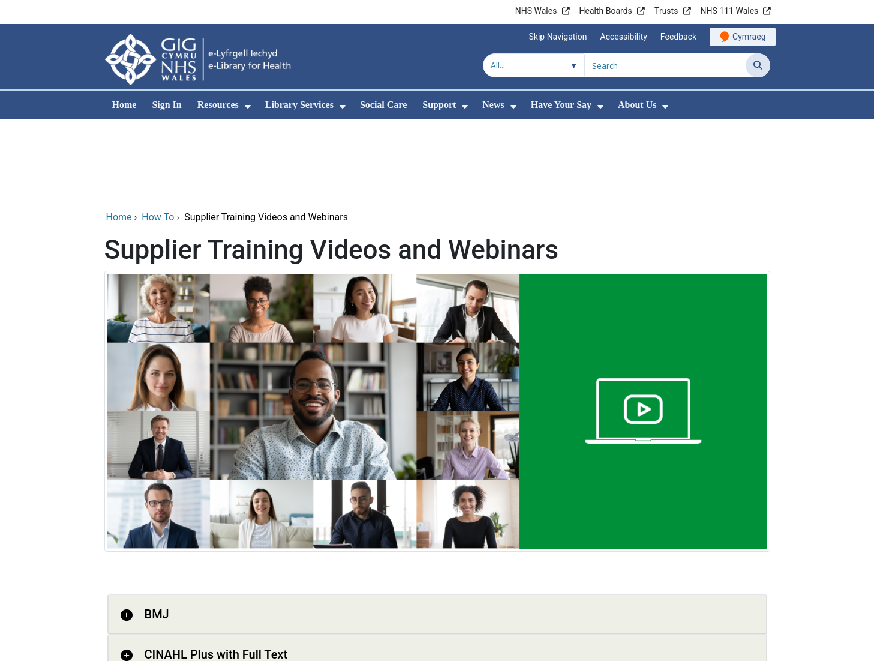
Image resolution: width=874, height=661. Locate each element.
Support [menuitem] (439, 105)
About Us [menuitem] (637, 105)
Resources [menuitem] (218, 105)
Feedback (678, 36)
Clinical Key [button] (176, 613)
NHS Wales (536, 11)
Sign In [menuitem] (166, 105)
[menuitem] (247, 106)
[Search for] (665, 65)
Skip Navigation (557, 36)
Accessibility (623, 36)
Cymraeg (748, 36)
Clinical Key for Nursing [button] (207, 653)
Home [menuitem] (124, 105)
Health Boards (605, 11)
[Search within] (534, 65)
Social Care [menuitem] (383, 105)
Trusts (666, 11)
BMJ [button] (157, 532)
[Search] (758, 65)
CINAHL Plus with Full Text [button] (216, 573)
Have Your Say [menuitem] (561, 105)
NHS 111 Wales (730, 11)
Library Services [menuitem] (299, 105)
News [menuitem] (493, 105)
